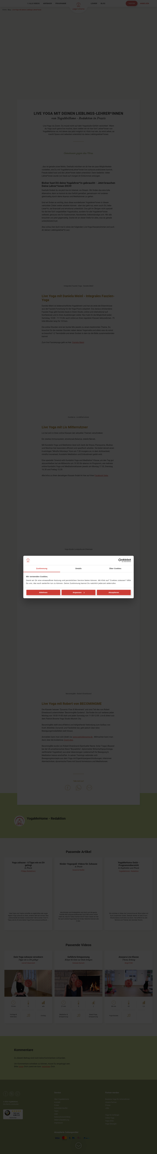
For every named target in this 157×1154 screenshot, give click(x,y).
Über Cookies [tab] (115, 568)
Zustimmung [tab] (41, 568)
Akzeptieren (114, 592)
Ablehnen (43, 592)
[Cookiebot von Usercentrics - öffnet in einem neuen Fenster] (120, 560)
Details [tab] (78, 568)
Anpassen (79, 592)
